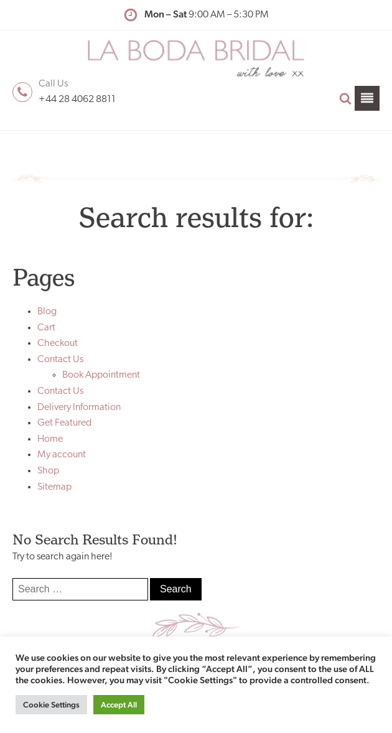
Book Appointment (101, 375)
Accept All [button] (119, 704)
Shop (48, 471)
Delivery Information (79, 408)
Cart (46, 328)
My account (61, 455)
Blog (47, 312)
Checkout (57, 343)
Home (50, 439)
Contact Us (60, 360)
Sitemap (54, 487)
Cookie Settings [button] (51, 704)
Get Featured (64, 423)
